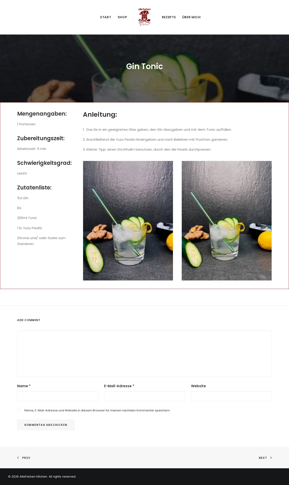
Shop (122, 17)
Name (24, 386)
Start (105, 17)
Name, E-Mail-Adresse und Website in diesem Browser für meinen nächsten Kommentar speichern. (97, 410)
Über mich (191, 17)
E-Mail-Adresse (119, 386)
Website (198, 386)
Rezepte (169, 17)
